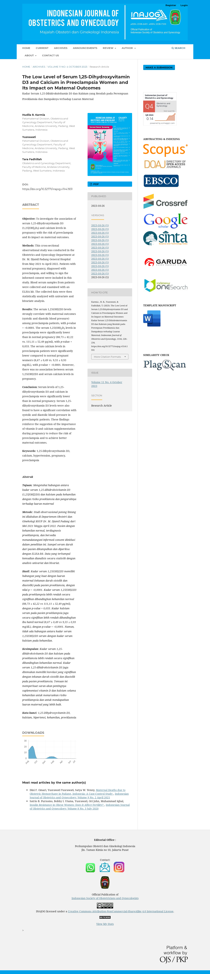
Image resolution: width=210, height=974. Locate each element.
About (30, 55)
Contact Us (50, 55)
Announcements (85, 47)
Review (108, 47)
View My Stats (105, 924)
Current (42, 47)
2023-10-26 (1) (100, 225)
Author (128, 47)
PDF (96, 184)
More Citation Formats (107, 356)
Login (184, 5)
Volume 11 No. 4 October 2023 (67, 66)
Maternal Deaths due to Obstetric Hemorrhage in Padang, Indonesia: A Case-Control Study (77, 791)
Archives (60, 47)
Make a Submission (159, 67)
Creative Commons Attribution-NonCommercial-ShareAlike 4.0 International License (120, 911)
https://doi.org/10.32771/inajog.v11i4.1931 (47, 189)
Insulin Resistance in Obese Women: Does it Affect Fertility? (67, 805)
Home (26, 47)
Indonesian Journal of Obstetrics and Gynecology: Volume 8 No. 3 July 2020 (80, 806)
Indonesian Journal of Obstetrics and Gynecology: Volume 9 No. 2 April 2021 (79, 795)
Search (178, 47)
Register (170, 5)
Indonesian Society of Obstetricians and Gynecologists (105, 898)
